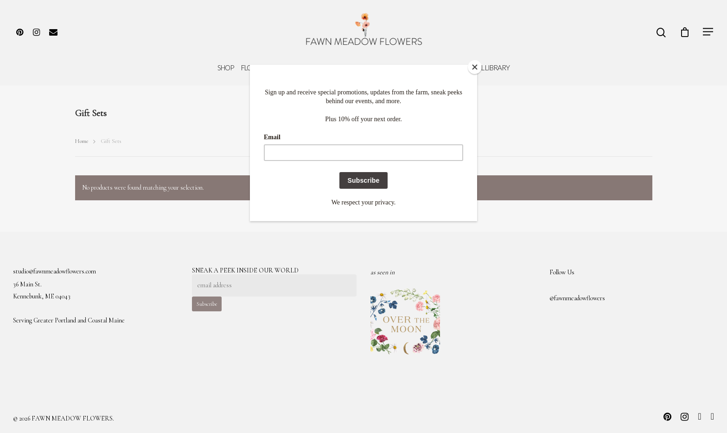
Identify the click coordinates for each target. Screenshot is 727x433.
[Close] (475, 67)
